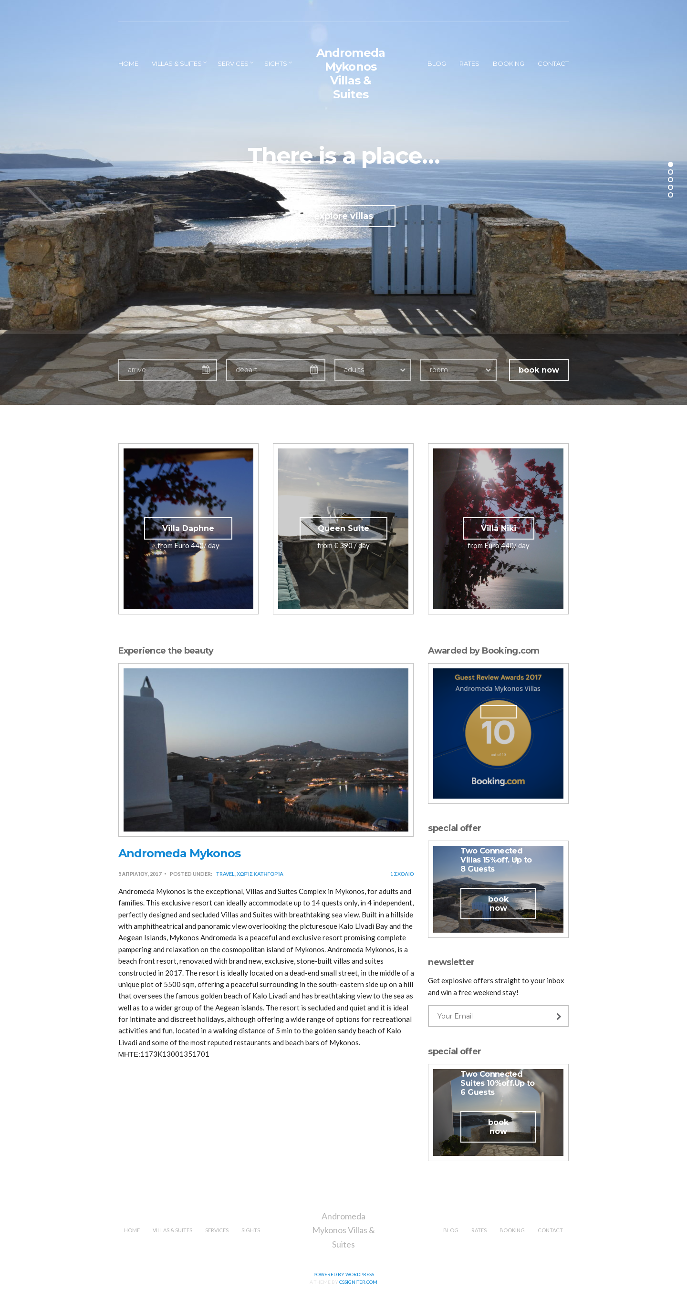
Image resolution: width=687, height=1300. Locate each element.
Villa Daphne (188, 528)
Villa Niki (498, 528)
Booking (508, 63)
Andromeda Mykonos (179, 853)
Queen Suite (343, 528)
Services (233, 63)
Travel (225, 874)
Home (128, 63)
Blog (436, 63)
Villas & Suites (177, 63)
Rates (469, 63)
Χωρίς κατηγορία (260, 874)
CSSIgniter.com (358, 1282)
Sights (275, 63)
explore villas (343, 216)
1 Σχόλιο (402, 874)
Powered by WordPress (343, 1274)
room (439, 369)
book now (539, 369)
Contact (553, 63)
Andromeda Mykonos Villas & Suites (350, 73)
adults (354, 369)
